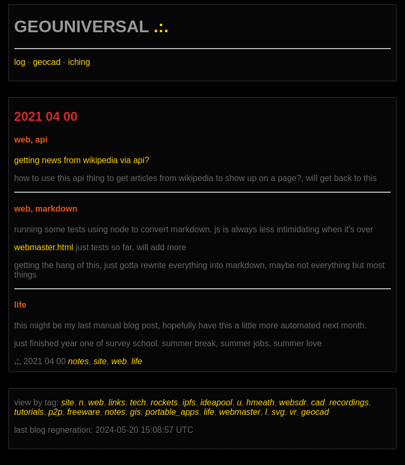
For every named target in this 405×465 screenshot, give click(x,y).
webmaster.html (43, 247)
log (19, 62)
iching (79, 62)
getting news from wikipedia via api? (81, 160)
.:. (160, 26)
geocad (47, 62)
